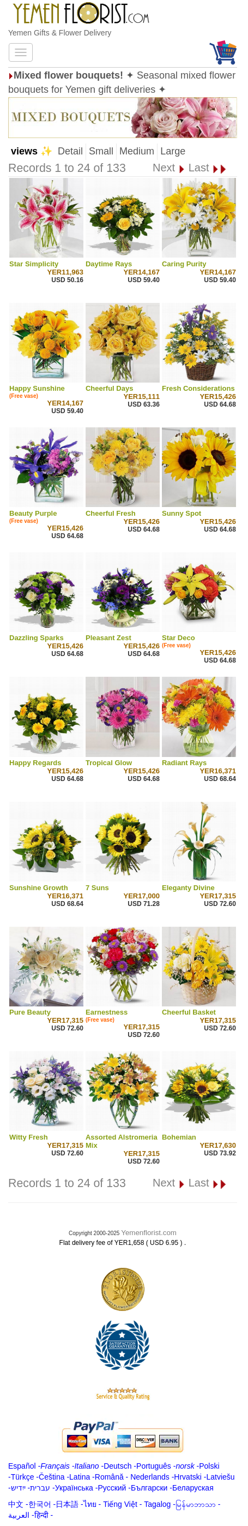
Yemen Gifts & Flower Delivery (59, 32)
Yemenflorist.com (149, 1233)
